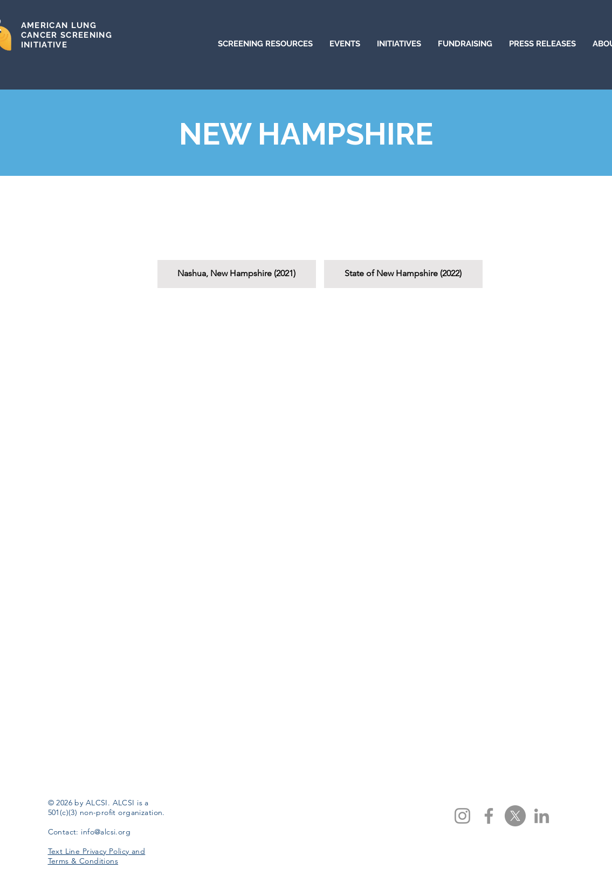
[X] (515, 815)
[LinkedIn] (541, 815)
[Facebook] (488, 815)
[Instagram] (462, 815)
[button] (236, 239)
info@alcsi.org (105, 832)
